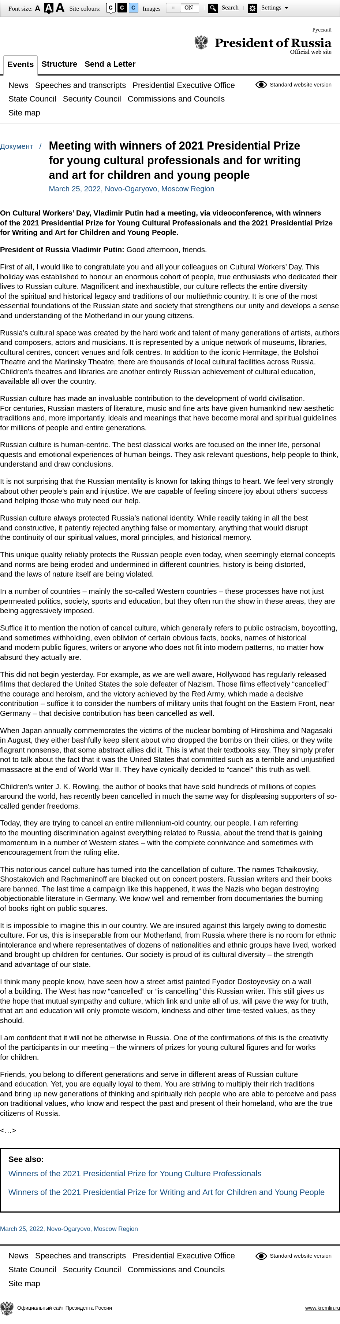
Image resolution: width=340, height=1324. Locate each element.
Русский (322, 30)
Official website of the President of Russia (263, 44)
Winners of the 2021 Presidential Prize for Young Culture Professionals (134, 1173)
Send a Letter (110, 64)
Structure (59, 64)
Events (20, 64)
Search (230, 7)
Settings (271, 7)
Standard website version (301, 84)
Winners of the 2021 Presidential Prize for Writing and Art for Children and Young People (166, 1192)
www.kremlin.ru (322, 1308)
